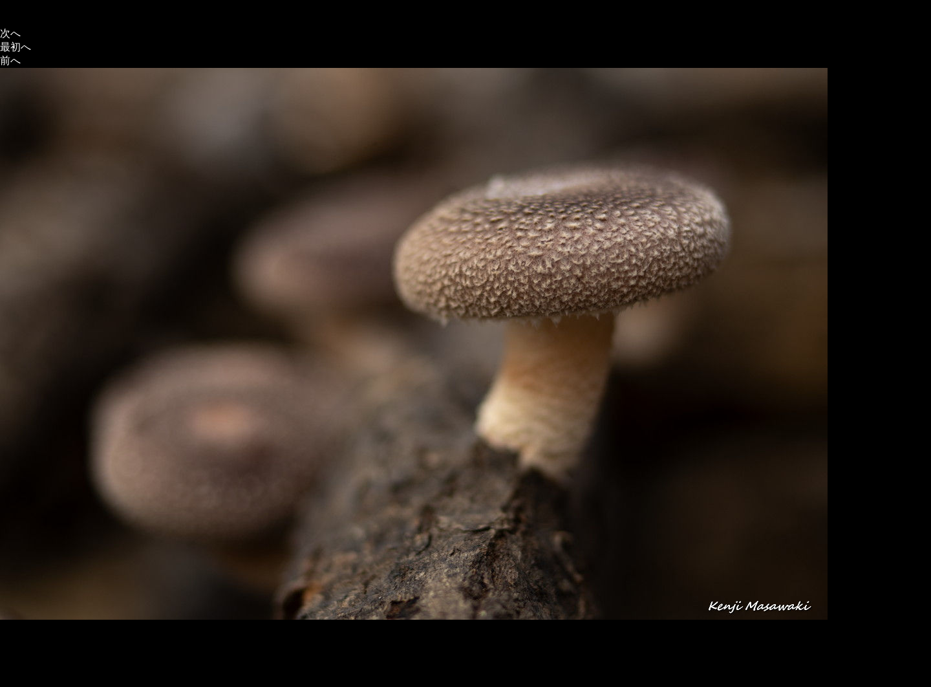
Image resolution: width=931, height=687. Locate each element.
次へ (10, 33)
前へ (10, 60)
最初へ (15, 46)
